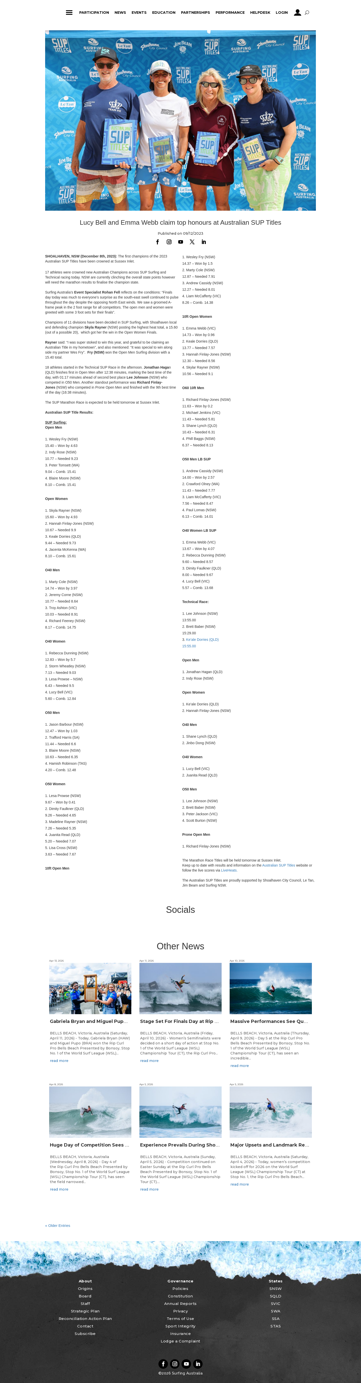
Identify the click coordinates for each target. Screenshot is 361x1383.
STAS (275, 1326)
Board (85, 1296)
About (85, 1281)
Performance (230, 12)
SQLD (276, 1296)
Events (139, 12)
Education (163, 12)
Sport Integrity (180, 1326)
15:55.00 (189, 646)
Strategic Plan (85, 1311)
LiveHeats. (229, 870)
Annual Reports (180, 1303)
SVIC (276, 1303)
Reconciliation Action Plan (85, 1318)
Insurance (180, 1333)
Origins (85, 1288)
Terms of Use (180, 1318)
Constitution (180, 1296)
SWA (276, 1311)
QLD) (214, 640)
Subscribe (85, 1333)
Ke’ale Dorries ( (198, 640)
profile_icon (297, 13)
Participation (94, 12)
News (120, 12)
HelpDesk (260, 12)
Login (282, 12)
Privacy (180, 1311)
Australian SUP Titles (278, 865)
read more (59, 1060)
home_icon (54, 13)
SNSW (275, 1288)
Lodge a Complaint (180, 1341)
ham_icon (69, 13)
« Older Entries (57, 1225)
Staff (85, 1303)
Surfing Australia (187, 1373)
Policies (180, 1288)
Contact (85, 1326)
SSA (276, 1318)
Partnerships (195, 12)
